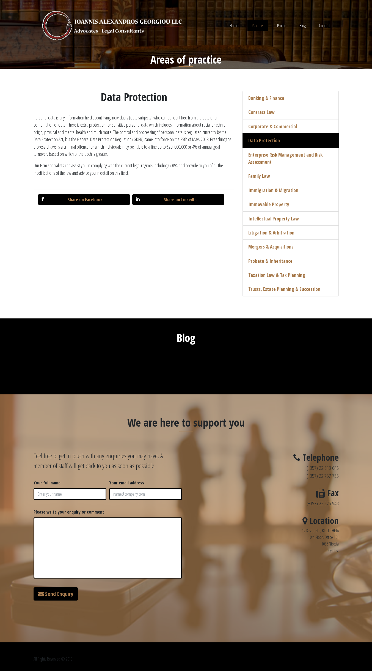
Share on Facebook (72, 200)
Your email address (126, 483)
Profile (281, 26)
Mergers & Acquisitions (270, 246)
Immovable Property (268, 204)
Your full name (47, 483)
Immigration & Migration (273, 190)
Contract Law (261, 112)
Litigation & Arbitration (271, 232)
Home (234, 26)
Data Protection (264, 140)
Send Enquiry (55, 594)
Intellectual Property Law (273, 218)
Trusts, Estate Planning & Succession (284, 289)
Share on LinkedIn (166, 200)
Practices (258, 26)
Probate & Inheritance (270, 261)
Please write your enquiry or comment (69, 512)
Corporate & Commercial (272, 126)
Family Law (259, 176)
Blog (302, 26)
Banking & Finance (266, 98)
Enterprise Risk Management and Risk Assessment (285, 158)
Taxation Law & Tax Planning (276, 275)
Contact (324, 26)
